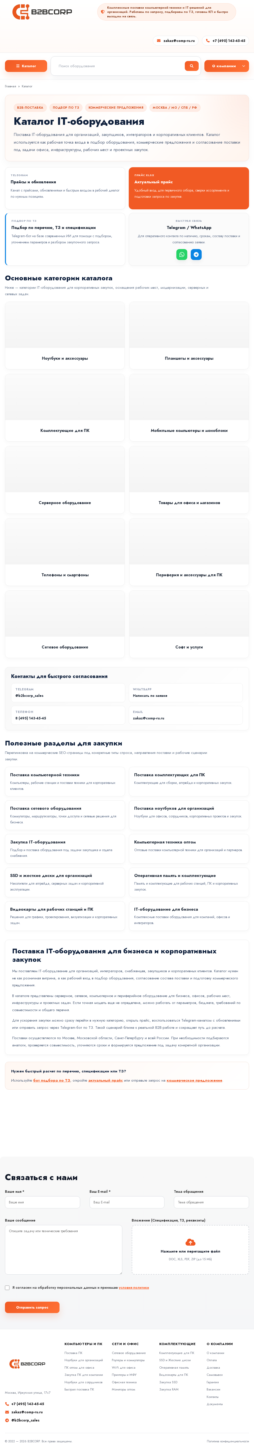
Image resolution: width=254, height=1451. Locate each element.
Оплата (212, 1360)
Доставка (213, 1367)
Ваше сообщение (20, 1220)
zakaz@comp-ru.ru (179, 40)
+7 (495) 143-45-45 (229, 40)
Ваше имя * (14, 1191)
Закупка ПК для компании (83, 1374)
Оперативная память (174, 1367)
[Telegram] (196, 254)
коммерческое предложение (194, 1080)
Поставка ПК (73, 1353)
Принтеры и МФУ (124, 1374)
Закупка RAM (169, 1389)
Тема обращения (188, 1191)
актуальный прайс (105, 1080)
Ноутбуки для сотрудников (83, 1382)
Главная (10, 86)
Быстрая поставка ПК (79, 1389)
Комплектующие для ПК (176, 1353)
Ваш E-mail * (100, 1191)
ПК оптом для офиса (79, 1367)
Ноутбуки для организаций (83, 1360)
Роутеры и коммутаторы (128, 1360)
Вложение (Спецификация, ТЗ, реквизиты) (168, 1220)
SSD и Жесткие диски (175, 1360)
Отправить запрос (32, 1307)
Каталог (27, 86)
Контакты (213, 1396)
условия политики (134, 1287)
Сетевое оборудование (129, 1353)
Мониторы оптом (123, 1389)
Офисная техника (124, 1382)
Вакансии (213, 1389)
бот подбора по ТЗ (51, 1080)
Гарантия (213, 1382)
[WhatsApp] (181, 254)
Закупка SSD (168, 1382)
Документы (215, 1404)
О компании (215, 1353)
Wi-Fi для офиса (123, 1367)
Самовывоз (215, 1374)
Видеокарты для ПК (173, 1374)
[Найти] (192, 66)
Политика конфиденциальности (228, 1441)
